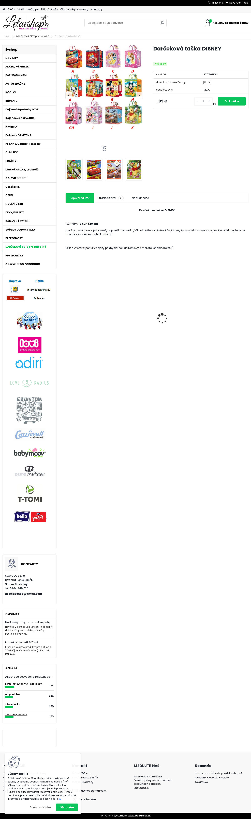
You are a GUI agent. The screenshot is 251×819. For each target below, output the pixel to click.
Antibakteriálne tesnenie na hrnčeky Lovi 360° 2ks (132, 321)
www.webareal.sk (139, 815)
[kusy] (203, 101)
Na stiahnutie (140, 198)
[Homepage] (4, 9)
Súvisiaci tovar (111, 198)
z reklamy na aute (16, 714)
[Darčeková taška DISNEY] (103, 88)
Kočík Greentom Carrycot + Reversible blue (86, 324)
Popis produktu (80, 198)
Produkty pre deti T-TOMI (21, 642)
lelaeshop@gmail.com (25, 594)
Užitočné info (49, 9)
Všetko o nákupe (28, 9)
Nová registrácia (238, 2)
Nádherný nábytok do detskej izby (27, 622)
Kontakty (96, 9)
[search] (162, 24)
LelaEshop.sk (141, 788)
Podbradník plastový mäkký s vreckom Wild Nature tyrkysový (226, 322)
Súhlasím (67, 807)
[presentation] (68, 95)
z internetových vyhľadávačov (23, 684)
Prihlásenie (217, 2)
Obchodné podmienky (74, 9)
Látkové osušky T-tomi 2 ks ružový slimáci (178, 322)
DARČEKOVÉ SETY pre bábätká (32, 36)
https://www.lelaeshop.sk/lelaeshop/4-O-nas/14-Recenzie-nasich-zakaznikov (219, 778)
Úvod (7, 36)
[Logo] (26, 22)
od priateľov (12, 694)
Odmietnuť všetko (40, 807)
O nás (11, 9)
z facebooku (12, 704)
